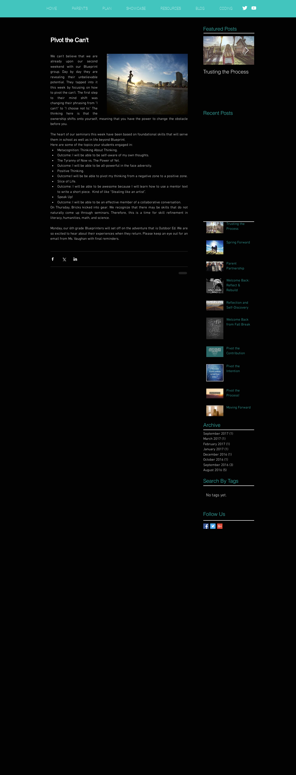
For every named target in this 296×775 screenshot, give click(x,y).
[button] (79, 6)
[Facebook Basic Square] (206, 526)
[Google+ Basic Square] (219, 526)
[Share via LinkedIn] (75, 259)
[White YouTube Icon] (254, 8)
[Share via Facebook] (52, 259)
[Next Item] (247, 50)
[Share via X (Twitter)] (64, 259)
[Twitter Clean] (245, 8)
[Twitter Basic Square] (213, 526)
